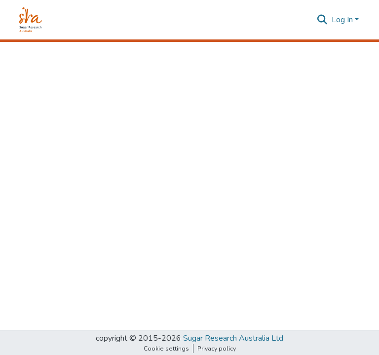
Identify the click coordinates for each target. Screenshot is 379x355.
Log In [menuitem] (342, 19)
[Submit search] (322, 20)
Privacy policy (216, 349)
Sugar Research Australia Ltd (233, 338)
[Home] (30, 19)
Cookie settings (166, 349)
